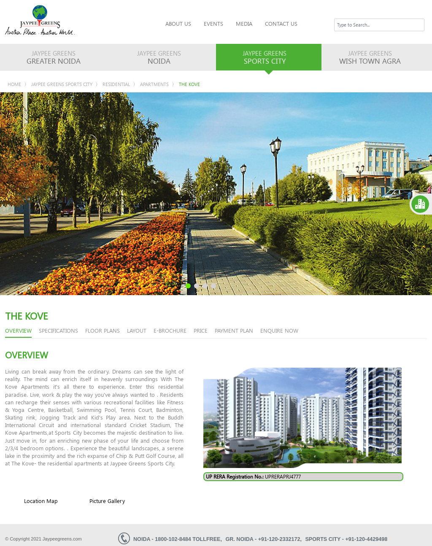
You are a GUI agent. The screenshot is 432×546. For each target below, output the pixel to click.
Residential (116, 84)
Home (14, 84)
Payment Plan (234, 330)
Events (213, 23)
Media (244, 23)
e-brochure (170, 330)
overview (18, 330)
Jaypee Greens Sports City (61, 84)
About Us (178, 23)
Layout (136, 330)
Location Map (41, 500)
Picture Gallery (107, 500)
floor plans (102, 330)
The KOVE (189, 84)
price (201, 330)
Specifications (58, 330)
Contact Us (281, 23)
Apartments (154, 84)
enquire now (279, 330)
